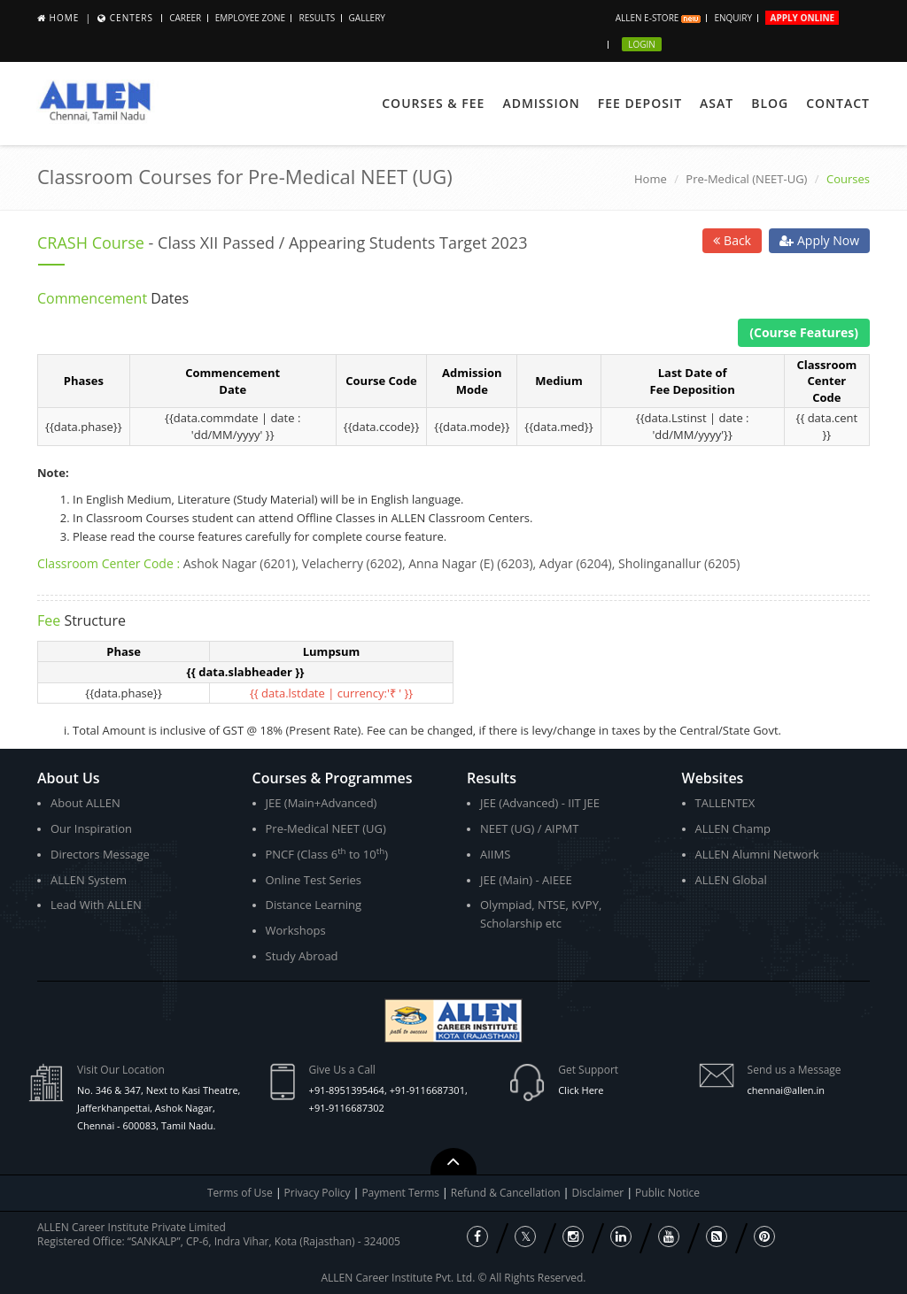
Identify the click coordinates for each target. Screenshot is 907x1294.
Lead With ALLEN (96, 905)
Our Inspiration (91, 828)
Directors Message (100, 854)
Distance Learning (314, 905)
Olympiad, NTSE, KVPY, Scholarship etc (540, 914)
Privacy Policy (317, 1192)
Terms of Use (240, 1192)
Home (65, 18)
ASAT (716, 103)
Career (185, 18)
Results (316, 18)
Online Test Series (313, 880)
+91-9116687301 (427, 1090)
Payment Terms (401, 1192)
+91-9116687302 (346, 1107)
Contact (838, 103)
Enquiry (733, 18)
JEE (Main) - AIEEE (526, 880)
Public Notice (667, 1192)
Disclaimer (599, 1192)
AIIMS (495, 854)
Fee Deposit (640, 103)
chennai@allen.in (786, 1090)
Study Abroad (302, 956)
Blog (769, 103)
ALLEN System (88, 880)
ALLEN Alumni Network (757, 854)
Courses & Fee (433, 103)
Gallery (367, 18)
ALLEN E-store (658, 18)
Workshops (296, 930)
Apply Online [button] (802, 18)
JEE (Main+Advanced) (321, 803)
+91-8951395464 (346, 1090)
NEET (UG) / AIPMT (529, 828)
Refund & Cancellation (507, 1192)
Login (641, 44)
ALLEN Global (731, 880)
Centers (131, 18)
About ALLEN (85, 803)
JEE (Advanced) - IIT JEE (540, 803)
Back (732, 240)
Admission (540, 103)
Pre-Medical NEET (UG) (326, 828)
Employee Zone (250, 18)
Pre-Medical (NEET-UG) (746, 179)
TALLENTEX (725, 803)
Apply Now (819, 240)
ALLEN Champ (733, 828)
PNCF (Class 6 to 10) (327, 853)
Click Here (580, 1090)
